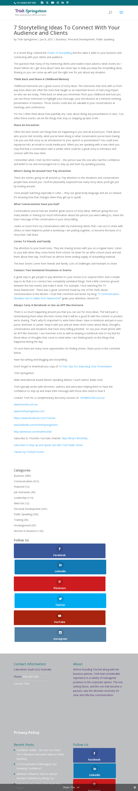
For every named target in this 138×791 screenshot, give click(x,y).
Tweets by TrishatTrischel (29, 452)
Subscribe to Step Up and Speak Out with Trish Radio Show (48, 445)
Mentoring (109, 759)
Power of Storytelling (59, 52)
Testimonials (88, 763)
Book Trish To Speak (65, 759)
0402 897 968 (30, 626)
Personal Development (81, 39)
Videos (61, 763)
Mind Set (19, 503)
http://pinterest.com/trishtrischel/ (33, 431)
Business (61, 39)
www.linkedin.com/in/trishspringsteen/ (36, 425)
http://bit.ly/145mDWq (74, 438)
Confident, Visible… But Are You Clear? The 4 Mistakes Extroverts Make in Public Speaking (40, 704)
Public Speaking (105, 39)
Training (18, 519)
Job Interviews (22, 492)
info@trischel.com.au (92, 397)
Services (47, 763)
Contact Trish (21, 633)
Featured (19, 486)
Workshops (31, 763)
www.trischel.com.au (26, 404)
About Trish (41, 759)
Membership (90, 759)
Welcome (23, 759)
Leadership (20, 497)
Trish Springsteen (27, 39)
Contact (105, 763)
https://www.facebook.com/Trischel (34, 418)
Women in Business (25, 531)
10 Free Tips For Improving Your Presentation (85, 366)
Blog (72, 763)
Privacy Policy (26, 682)
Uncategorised (22, 525)
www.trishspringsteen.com (29, 411)
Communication (23, 481)
